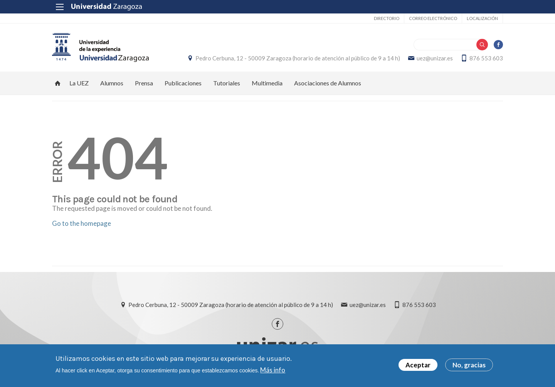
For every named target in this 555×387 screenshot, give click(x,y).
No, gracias (469, 366)
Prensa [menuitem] (144, 83)
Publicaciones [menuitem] (183, 83)
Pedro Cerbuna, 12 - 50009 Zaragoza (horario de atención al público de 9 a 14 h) (297, 58)
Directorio (386, 18)
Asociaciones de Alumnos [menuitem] (327, 83)
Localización (482, 18)
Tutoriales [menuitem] (226, 83)
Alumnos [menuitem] (111, 83)
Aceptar (418, 366)
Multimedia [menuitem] (267, 83)
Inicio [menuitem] (58, 83)
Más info (272, 370)
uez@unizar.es (435, 58)
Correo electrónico (433, 18)
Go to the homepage (81, 223)
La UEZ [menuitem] (79, 83)
